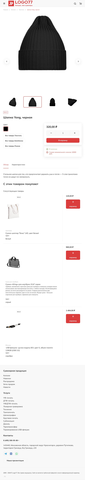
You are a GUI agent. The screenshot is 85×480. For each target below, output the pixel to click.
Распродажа (8, 381)
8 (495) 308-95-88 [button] (11, 440)
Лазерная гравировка (13, 406)
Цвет (5, 124)
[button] (4, 3)
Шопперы (9, 230)
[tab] (12, 101)
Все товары (13, 136)
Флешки (8, 345)
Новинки (7, 378)
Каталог (6, 375)
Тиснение (7, 409)
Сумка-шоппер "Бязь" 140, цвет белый (22, 233)
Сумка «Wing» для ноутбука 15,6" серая (23, 284)
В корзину (62, 140)
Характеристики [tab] (18, 165)
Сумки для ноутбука (12, 282)
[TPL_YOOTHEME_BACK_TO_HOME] (20, 3)
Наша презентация (15, 460)
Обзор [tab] (6, 165)
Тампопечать (9, 412)
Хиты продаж (9, 384)
